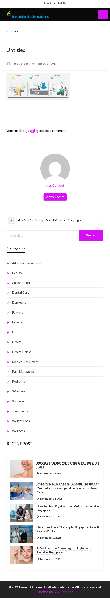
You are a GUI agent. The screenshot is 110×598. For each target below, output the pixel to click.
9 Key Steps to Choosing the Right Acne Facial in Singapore (64, 550)
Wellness (18, 431)
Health (17, 342)
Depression (20, 302)
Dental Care (20, 292)
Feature (17, 312)
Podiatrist (19, 381)
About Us (49, 3)
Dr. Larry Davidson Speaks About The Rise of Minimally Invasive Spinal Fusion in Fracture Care (68, 488)
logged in (31, 130)
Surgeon (18, 401)
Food (15, 332)
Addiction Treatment (26, 263)
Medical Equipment (25, 362)
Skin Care (18, 391)
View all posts (55, 197)
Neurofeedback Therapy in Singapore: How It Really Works (68, 529)
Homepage (12, 31)
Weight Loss (21, 421)
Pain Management (25, 371)
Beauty (17, 273)
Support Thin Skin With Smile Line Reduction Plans (68, 465)
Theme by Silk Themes (55, 592)
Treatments (20, 411)
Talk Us (62, 3)
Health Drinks (21, 352)
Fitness (17, 322)
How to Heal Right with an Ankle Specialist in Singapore (68, 508)
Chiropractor (21, 283)
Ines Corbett (21, 63)
